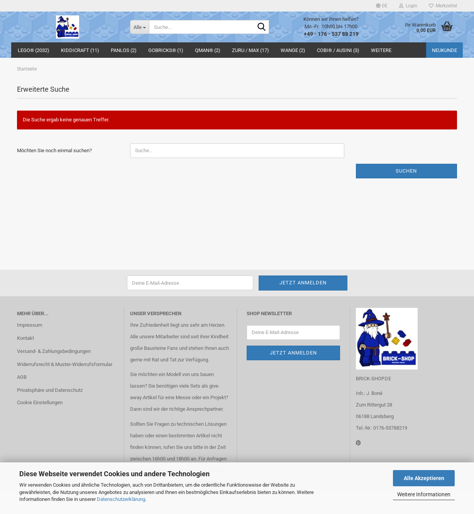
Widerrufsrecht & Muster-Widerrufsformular (64, 364)
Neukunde (444, 50)
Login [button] (408, 5)
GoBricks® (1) (165, 50)
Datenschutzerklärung (121, 499)
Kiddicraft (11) (80, 50)
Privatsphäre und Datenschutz (50, 390)
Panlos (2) (124, 50)
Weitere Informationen (423, 494)
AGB (22, 377)
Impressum (29, 325)
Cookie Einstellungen (40, 402)
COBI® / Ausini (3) (338, 50)
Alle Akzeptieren (424, 478)
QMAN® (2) (207, 50)
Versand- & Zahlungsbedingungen (54, 351)
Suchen (406, 171)
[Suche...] (139, 27)
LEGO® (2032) (33, 50)
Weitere (381, 50)
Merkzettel (443, 5)
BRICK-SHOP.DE (373, 378)
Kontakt (25, 338)
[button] (381, 6)
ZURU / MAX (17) (250, 50)
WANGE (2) (293, 50)
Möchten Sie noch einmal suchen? (54, 150)
